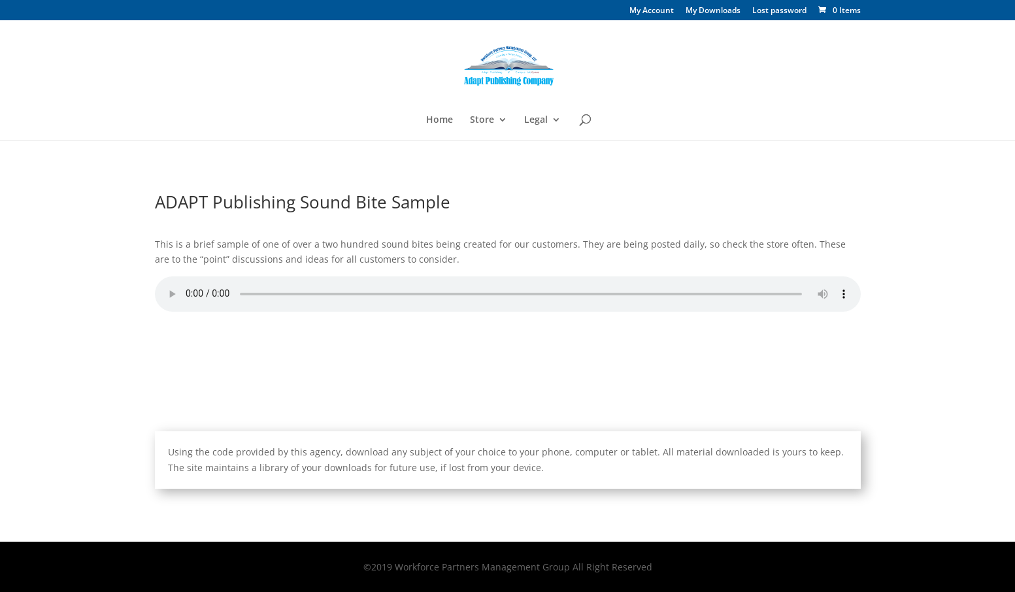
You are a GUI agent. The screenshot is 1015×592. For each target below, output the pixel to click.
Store (482, 120)
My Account (651, 11)
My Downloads (713, 11)
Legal (536, 120)
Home (439, 120)
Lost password (779, 11)
